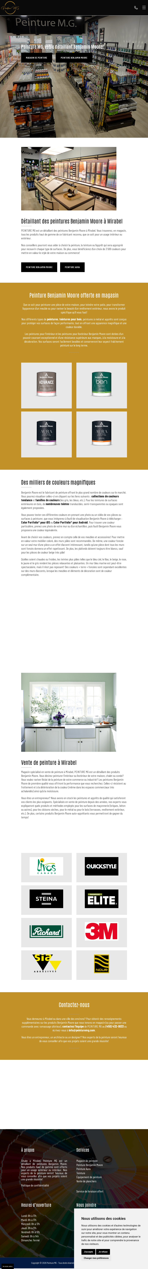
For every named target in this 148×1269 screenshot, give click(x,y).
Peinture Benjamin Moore (76, 57)
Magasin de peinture (37, 57)
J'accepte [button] (88, 1252)
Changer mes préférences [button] (96, 1258)
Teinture (80, 1173)
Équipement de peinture (89, 1178)
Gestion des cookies (8, 1266)
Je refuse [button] (103, 1252)
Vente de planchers (86, 1182)
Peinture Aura (74, 267)
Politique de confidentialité (35, 1186)
